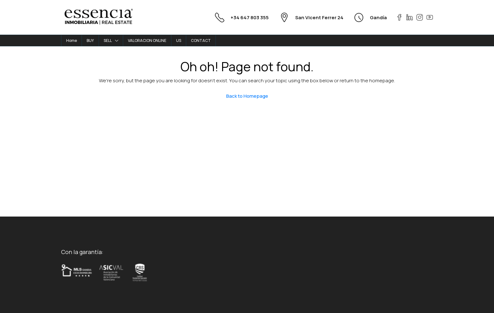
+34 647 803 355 (250, 17)
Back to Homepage (247, 96)
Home (71, 40)
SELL (108, 40)
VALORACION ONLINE (147, 40)
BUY (90, 40)
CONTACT (201, 40)
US (178, 40)
